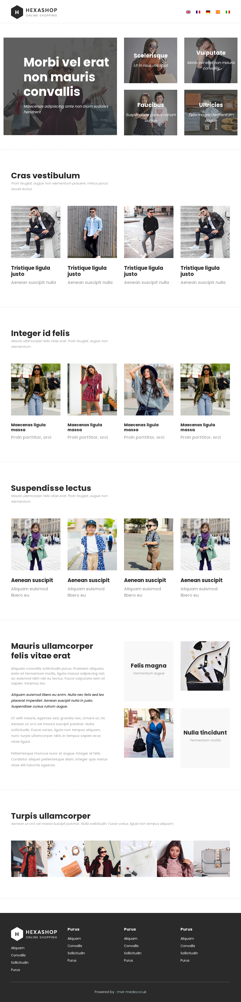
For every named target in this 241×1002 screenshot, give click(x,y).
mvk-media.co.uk (131, 992)
